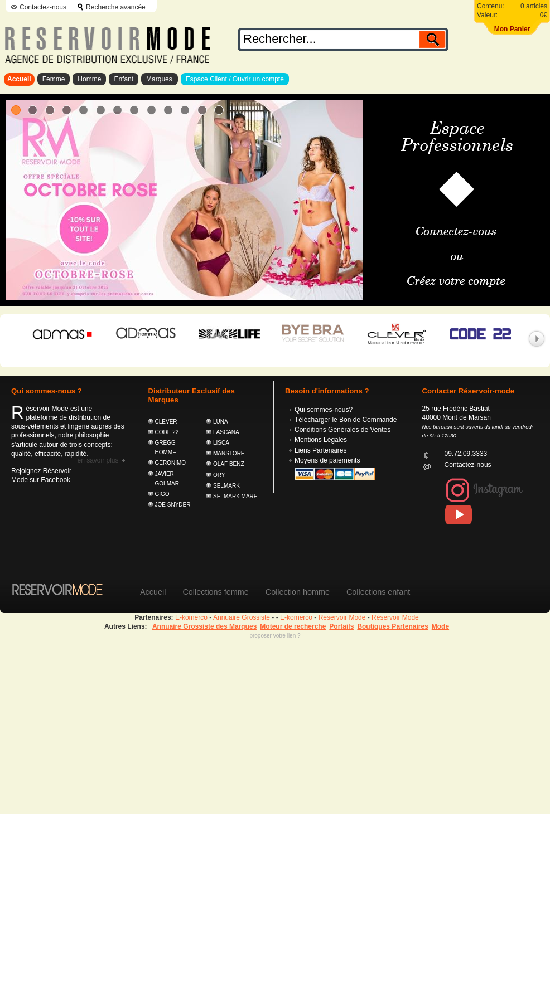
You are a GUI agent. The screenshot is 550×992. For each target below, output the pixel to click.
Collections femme (215, 591)
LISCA (221, 443)
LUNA (220, 422)
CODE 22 (167, 432)
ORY (219, 475)
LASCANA (226, 432)
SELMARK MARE (235, 496)
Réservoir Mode (342, 617)
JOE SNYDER (173, 505)
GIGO (162, 494)
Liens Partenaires (320, 450)
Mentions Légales (321, 440)
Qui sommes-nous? (324, 410)
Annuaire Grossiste (241, 617)
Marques (159, 79)
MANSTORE (229, 453)
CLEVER (166, 422)
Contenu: (490, 6)
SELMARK (226, 486)
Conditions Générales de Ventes (342, 430)
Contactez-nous (43, 7)
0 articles (533, 6)
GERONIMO (170, 463)
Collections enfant (378, 591)
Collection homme (298, 591)
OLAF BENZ (228, 464)
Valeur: (487, 15)
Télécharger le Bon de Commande (346, 420)
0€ (543, 15)
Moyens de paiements (327, 460)
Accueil (19, 79)
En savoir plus (97, 460)
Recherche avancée (116, 7)
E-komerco (191, 617)
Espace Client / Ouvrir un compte (234, 79)
